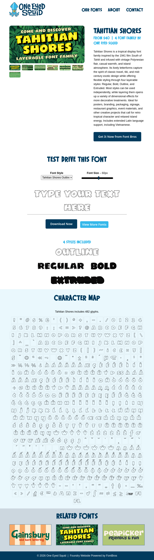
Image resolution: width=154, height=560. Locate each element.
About (114, 10)
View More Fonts (94, 224)
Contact (134, 10)
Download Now (61, 224)
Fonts (92, 10)
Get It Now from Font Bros (117, 137)
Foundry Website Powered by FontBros (93, 555)
